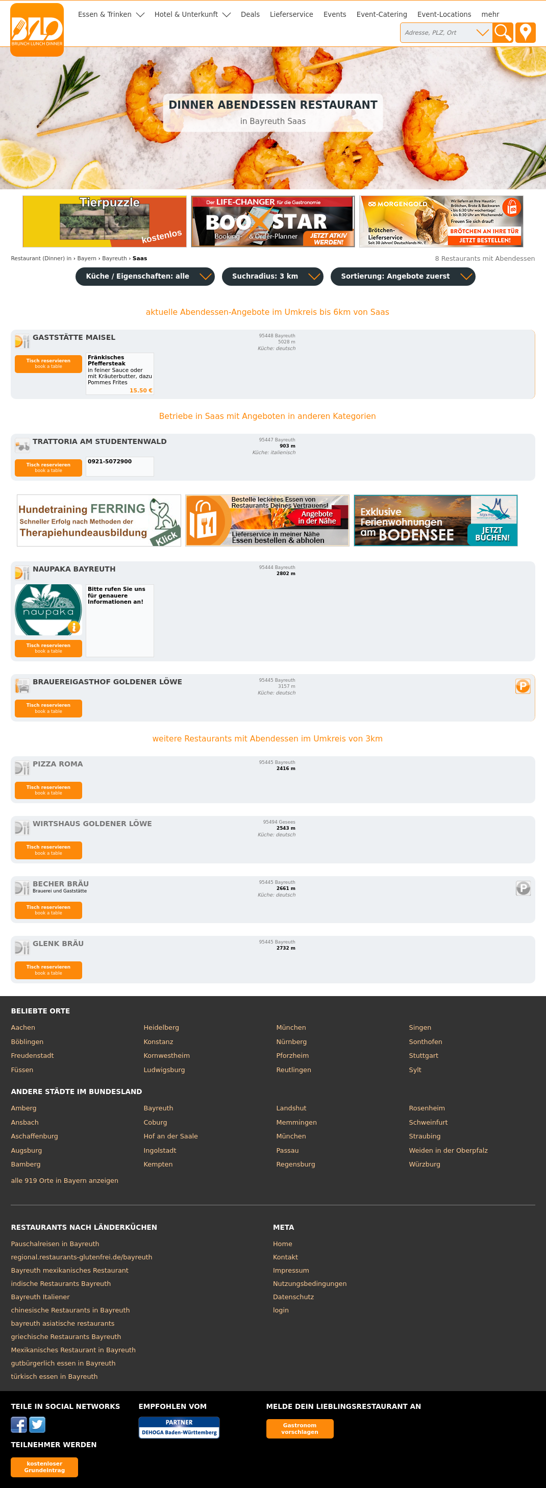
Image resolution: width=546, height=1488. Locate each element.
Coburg (155, 1122)
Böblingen (27, 1042)
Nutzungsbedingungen (310, 1283)
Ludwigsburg (164, 1070)
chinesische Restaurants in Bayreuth (70, 1310)
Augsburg (26, 1150)
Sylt (415, 1070)
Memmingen (296, 1122)
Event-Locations (444, 14)
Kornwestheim (166, 1055)
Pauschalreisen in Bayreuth (55, 1244)
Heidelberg (161, 1027)
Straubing (425, 1136)
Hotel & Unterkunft (186, 14)
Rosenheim (427, 1108)
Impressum (291, 1270)
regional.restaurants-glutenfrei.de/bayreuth (81, 1257)
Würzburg (425, 1164)
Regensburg (295, 1164)
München (291, 1027)
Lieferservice (291, 14)
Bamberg (25, 1164)
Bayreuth (158, 1108)
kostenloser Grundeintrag (44, 1466)
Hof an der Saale (170, 1136)
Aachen (23, 1027)
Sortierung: (395, 276)
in (41, 258)
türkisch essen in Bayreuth (54, 1376)
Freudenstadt (32, 1055)
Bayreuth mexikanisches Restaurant (70, 1270)
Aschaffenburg (34, 1136)
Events (335, 14)
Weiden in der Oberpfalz (448, 1150)
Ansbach (25, 1122)
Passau (287, 1150)
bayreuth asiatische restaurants (62, 1323)
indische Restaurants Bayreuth (61, 1283)
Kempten (157, 1164)
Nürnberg (291, 1042)
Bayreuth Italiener (40, 1297)
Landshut (291, 1108)
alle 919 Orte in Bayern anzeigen (64, 1180)
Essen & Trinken (105, 14)
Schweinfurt (428, 1122)
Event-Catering (382, 14)
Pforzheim (292, 1055)
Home (282, 1244)
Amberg (23, 1108)
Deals (250, 14)
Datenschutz (293, 1297)
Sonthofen (425, 1042)
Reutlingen (293, 1070)
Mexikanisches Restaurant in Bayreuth (73, 1350)
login (281, 1310)
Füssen (22, 1070)
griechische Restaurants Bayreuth (66, 1337)
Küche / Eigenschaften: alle (137, 276)
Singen (420, 1027)
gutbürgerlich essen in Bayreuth (63, 1363)
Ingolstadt (159, 1150)
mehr (491, 14)
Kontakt (285, 1257)
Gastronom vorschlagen (299, 1428)
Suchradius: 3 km (265, 276)
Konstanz (158, 1042)
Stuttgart (423, 1055)
